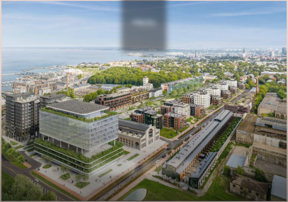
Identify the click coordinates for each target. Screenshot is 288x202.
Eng (144, 58)
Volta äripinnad (169, 169)
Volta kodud (114, 169)
